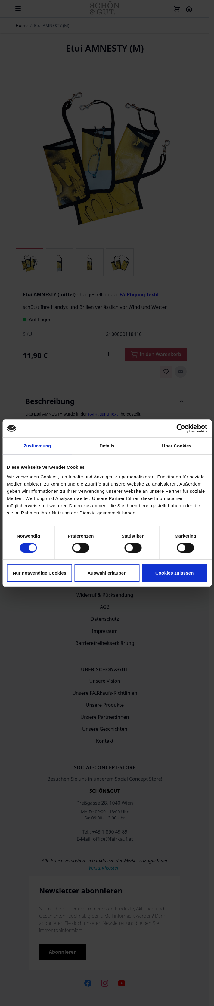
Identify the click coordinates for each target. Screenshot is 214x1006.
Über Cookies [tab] (176, 445)
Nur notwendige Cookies (39, 572)
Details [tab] (107, 445)
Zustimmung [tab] (37, 445)
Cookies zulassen (174, 572)
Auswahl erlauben (107, 572)
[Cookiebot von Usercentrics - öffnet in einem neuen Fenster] (180, 428)
